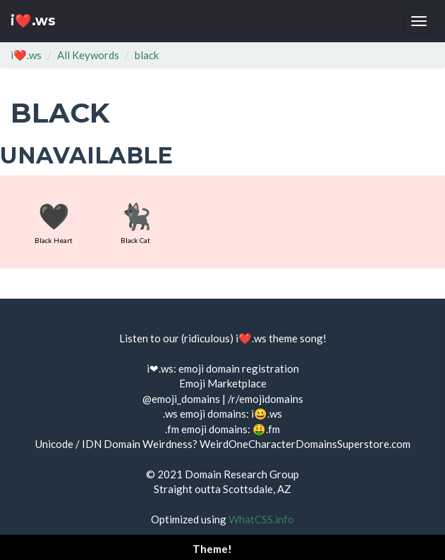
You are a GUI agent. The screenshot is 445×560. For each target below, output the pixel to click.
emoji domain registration (238, 368)
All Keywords (88, 55)
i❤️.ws (33, 21)
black (147, 55)
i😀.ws (266, 413)
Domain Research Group (242, 474)
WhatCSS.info (261, 519)
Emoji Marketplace (223, 383)
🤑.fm (266, 429)
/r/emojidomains (265, 398)
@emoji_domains (181, 398)
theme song (296, 338)
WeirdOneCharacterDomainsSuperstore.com (305, 443)
